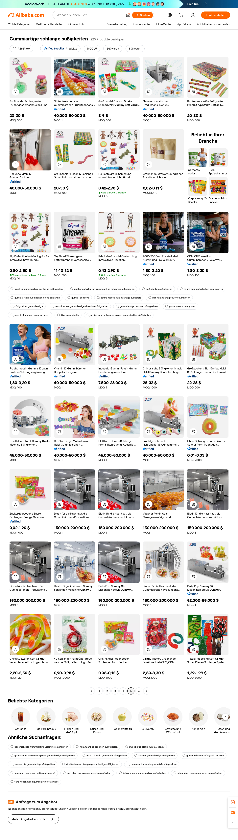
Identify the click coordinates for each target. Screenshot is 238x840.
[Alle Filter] (21, 48)
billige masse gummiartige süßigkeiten (142, 773)
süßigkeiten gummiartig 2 (27, 306)
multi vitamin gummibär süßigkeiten (105, 755)
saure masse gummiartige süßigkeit (119, 297)
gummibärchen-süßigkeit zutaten (203, 755)
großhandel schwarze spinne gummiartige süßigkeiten (118, 315)
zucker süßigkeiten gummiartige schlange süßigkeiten (102, 289)
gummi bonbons (78, 297)
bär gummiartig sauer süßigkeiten (169, 297)
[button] (128, 15)
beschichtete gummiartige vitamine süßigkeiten (79, 306)
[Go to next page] (146, 691)
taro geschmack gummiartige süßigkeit (35, 781)
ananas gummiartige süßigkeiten (154, 755)
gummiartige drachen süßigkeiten (137, 306)
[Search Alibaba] (90, 15)
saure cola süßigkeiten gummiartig (201, 289)
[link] (233, 802)
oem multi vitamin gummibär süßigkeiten (152, 764)
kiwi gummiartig (68, 315)
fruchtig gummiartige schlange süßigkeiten (37, 289)
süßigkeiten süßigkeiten (157, 289)
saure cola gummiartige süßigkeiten (33, 764)
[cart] (182, 15)
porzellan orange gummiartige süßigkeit (87, 773)
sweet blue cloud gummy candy (30, 315)
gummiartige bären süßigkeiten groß (33, 773)
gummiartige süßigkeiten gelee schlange (35, 297)
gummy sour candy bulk (180, 306)
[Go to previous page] (91, 691)
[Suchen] (142, 15)
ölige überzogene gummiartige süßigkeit (198, 773)
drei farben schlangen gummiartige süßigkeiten (90, 764)
